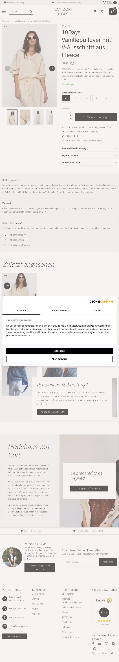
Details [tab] (97, 310)
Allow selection (59, 359)
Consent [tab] (21, 310)
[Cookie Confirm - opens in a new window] (101, 301)
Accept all (59, 351)
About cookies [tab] (59, 310)
